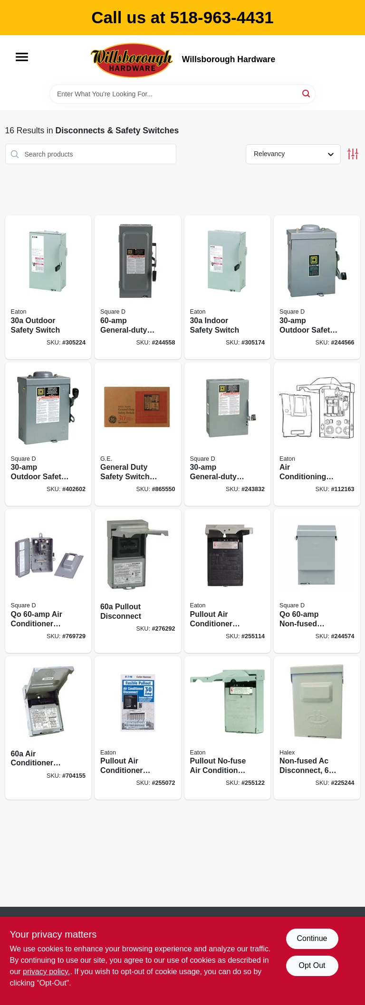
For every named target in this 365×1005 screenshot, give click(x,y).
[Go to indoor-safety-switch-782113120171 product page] (227, 287)
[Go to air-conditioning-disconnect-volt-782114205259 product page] (317, 434)
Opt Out (311, 965)
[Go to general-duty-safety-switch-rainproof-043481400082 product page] (138, 434)
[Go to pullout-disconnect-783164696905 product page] (138, 581)
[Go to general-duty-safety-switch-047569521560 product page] (138, 287)
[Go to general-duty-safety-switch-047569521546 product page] (227, 434)
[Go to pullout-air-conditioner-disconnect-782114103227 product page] (227, 581)
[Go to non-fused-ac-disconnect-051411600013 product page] (317, 728)
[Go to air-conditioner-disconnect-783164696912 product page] (48, 728)
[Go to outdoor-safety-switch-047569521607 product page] (317, 287)
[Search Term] (182, 93)
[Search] (307, 93)
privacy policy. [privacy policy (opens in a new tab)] (46, 972)
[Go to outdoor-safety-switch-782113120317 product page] (48, 287)
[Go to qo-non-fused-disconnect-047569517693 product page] (317, 581)
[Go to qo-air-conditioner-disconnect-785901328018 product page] (48, 581)
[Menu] (22, 57)
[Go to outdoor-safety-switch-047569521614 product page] (48, 434)
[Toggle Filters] (352, 154)
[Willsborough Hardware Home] (132, 60)
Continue (312, 938)
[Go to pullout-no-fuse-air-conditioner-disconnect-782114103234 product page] (227, 728)
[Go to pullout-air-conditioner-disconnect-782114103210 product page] (138, 728)
